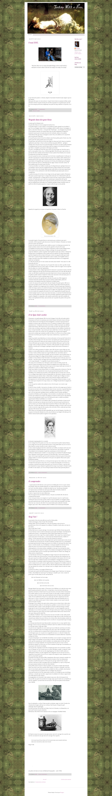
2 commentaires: (42, 306)
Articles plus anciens (66, 779)
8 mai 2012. (33, 42)
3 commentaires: (42, 507)
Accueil (30, 34)
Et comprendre (34, 481)
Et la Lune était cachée (37, 314)
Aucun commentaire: (42, 472)
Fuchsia (78, 48)
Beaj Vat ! (32, 516)
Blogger (62, 792)
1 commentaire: (41, 109)
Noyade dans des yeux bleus (39, 119)
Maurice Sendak (36, 110)
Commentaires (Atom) (40, 782)
